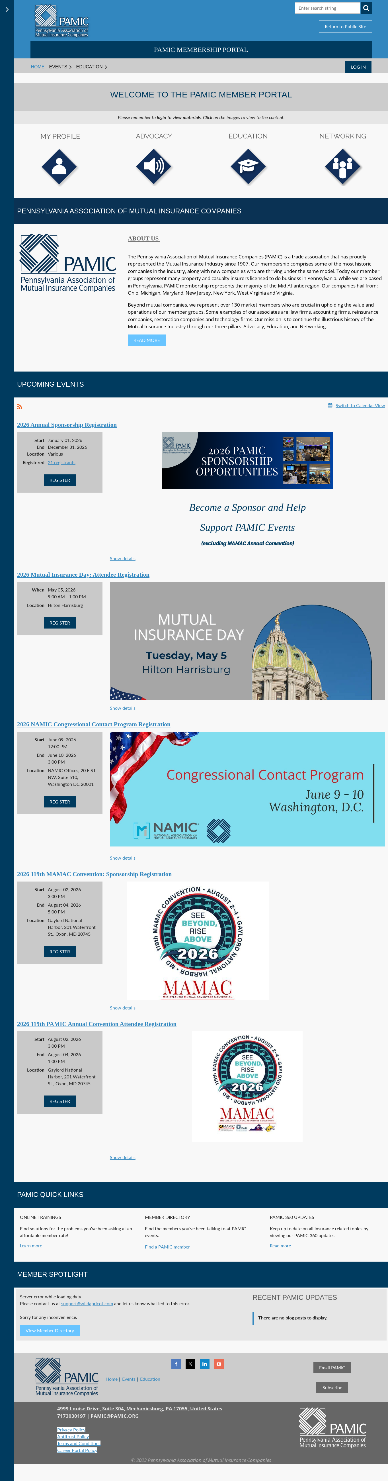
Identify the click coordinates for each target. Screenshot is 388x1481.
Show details (123, 558)
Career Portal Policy (77, 1450)
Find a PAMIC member (167, 1246)
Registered (33, 462)
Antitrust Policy (73, 1436)
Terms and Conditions (78, 1443)
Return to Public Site (345, 26)
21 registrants (61, 462)
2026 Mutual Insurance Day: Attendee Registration (83, 574)
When (38, 589)
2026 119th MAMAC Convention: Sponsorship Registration (94, 874)
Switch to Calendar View (360, 405)
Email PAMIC (332, 1367)
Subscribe (332, 1387)
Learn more (31, 1245)
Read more (280, 1245)
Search (366, 8)
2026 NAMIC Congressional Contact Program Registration (94, 724)
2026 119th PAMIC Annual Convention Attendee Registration (96, 1024)
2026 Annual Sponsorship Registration (67, 424)
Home (112, 1379)
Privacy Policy (71, 1429)
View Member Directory (50, 1330)
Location (35, 453)
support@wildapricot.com (87, 1303)
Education (150, 1379)
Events (129, 1379)
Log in (358, 67)
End (40, 447)
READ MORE (147, 340)
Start (39, 440)
